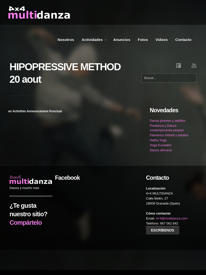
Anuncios (121, 40)
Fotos (143, 40)
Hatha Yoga (158, 140)
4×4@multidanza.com (172, 218)
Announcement (37, 111)
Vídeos (162, 40)
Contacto (183, 40)
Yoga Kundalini (160, 145)
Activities (19, 111)
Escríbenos (162, 230)
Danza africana (161, 150)
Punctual (55, 111)
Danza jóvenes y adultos (167, 120)
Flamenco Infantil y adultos (169, 135)
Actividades (94, 40)
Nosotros (66, 40)
